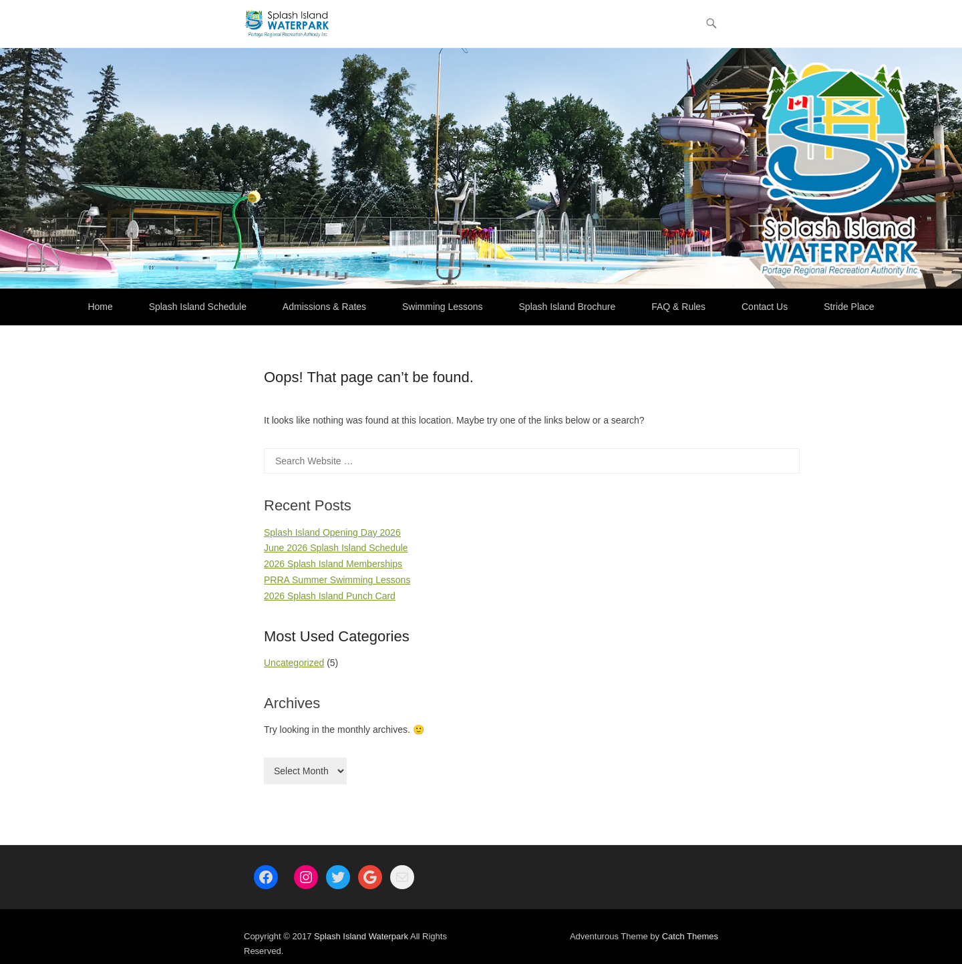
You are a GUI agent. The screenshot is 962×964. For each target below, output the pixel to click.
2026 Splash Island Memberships (333, 563)
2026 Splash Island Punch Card (329, 596)
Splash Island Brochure (567, 306)
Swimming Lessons (442, 306)
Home (100, 306)
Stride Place (849, 306)
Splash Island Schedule (198, 306)
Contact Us (765, 306)
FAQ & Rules (678, 306)
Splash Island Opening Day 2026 (332, 532)
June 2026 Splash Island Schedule (336, 547)
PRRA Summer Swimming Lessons (337, 580)
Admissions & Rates (324, 306)
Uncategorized (294, 662)
